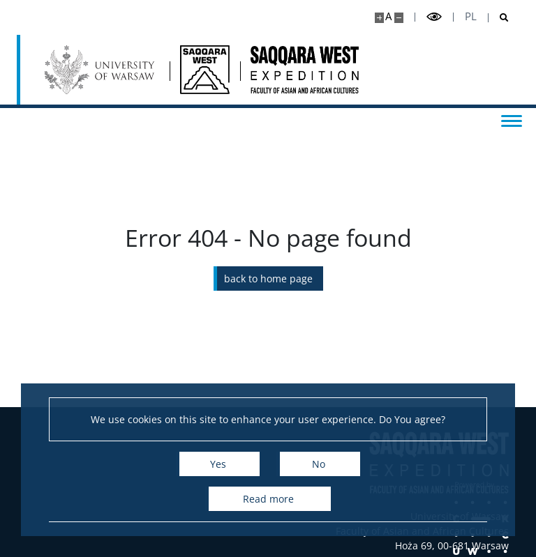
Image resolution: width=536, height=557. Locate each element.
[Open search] (498, 17)
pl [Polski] (471, 16)
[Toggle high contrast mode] (434, 17)
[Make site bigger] (379, 18)
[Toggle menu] (511, 120)
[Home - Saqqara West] (205, 69)
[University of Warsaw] (102, 69)
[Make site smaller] (398, 18)
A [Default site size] (388, 16)
